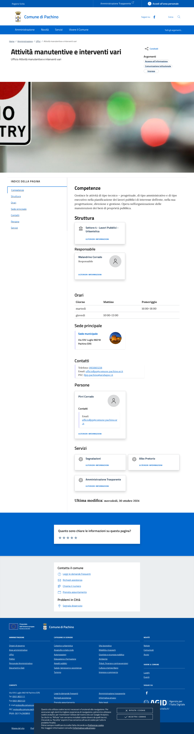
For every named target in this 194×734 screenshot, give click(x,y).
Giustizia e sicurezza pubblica (111, 654)
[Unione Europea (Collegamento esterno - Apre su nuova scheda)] (22, 627)
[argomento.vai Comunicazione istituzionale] (158, 66)
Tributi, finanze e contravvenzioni (113, 663)
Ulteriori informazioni (97, 239)
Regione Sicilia (18, 3)
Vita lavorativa (105, 645)
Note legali (103, 702)
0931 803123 (19, 700)
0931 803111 (18, 696)
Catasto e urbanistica (63, 645)
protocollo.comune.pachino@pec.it (30, 705)
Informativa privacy (107, 698)
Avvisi (146, 654)
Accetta (135, 716)
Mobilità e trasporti (107, 650)
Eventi (146, 677)
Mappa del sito (18, 728)
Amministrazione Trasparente (117, 3)
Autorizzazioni (60, 654)
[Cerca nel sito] (179, 17)
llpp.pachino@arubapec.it (98, 374)
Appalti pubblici (60, 663)
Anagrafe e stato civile (64, 650)
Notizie (147, 645)
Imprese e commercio (108, 672)
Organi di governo (17, 645)
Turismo (57, 672)
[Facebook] (153, 17)
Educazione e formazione (65, 659)
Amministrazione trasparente (112, 693)
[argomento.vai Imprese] (151, 71)
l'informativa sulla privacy (84, 727)
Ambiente (103, 659)
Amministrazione (25, 41)
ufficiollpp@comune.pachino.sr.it (104, 371)
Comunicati (149, 650)
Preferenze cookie (96, 725)
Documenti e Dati (16, 668)
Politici (12, 659)
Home (11, 41)
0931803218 (95, 367)
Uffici (38, 41)
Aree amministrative (18, 650)
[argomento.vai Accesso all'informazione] (156, 61)
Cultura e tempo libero (108, 668)
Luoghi (147, 672)
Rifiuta (134, 710)
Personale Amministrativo (20, 663)
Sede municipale (88, 334)
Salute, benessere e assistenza (68, 668)
